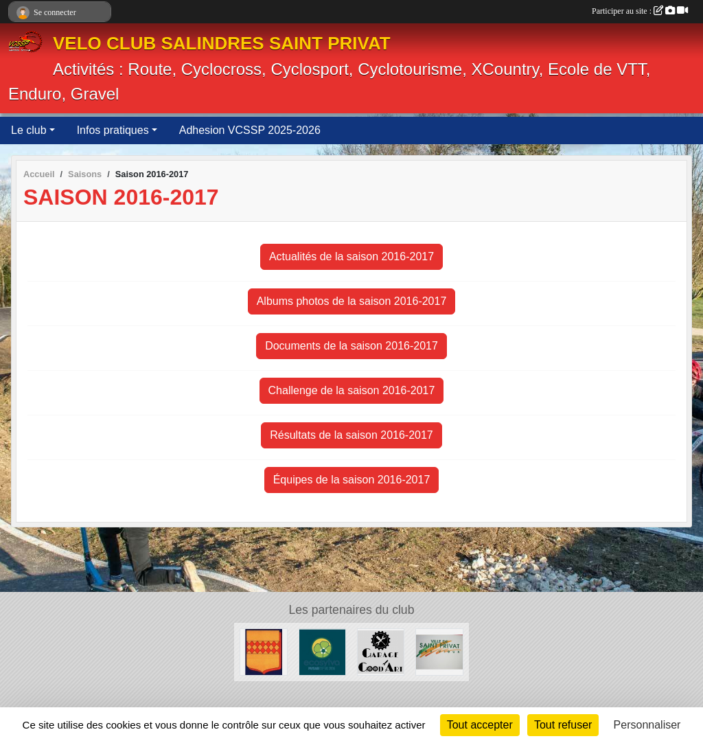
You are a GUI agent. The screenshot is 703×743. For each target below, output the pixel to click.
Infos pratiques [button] (113, 130)
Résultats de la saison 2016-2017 (351, 435)
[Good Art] (380, 651)
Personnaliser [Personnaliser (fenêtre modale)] (647, 725)
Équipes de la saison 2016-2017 (351, 479)
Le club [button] (29, 130)
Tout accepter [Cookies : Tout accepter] (480, 725)
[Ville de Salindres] (263, 651)
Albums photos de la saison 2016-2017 (352, 301)
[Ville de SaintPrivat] (439, 651)
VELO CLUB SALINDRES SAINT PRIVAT (222, 43)
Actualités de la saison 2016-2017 (351, 256)
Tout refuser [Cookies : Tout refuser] (563, 725)
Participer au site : (640, 11)
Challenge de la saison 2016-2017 (351, 390)
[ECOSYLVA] (322, 651)
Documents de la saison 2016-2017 (351, 346)
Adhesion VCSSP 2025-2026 (250, 130)
